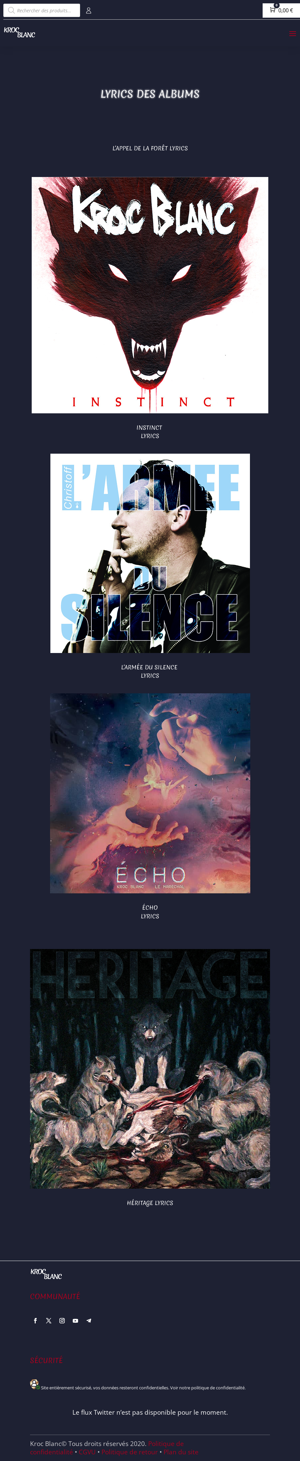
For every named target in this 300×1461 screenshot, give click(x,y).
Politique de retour (129, 1452)
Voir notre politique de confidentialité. (208, 1388)
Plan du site (181, 1452)
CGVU (87, 1452)
